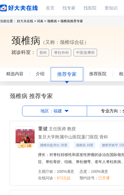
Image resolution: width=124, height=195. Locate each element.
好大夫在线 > (26, 21)
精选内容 (14, 74)
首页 (50, 8)
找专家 (69, 8)
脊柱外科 (62, 52)
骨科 (43, 52)
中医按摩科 (86, 52)
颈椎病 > (53, 21)
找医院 (90, 8)
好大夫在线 (11, 7)
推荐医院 (97, 74)
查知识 (111, 8)
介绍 (40, 74)
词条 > (41, 21)
